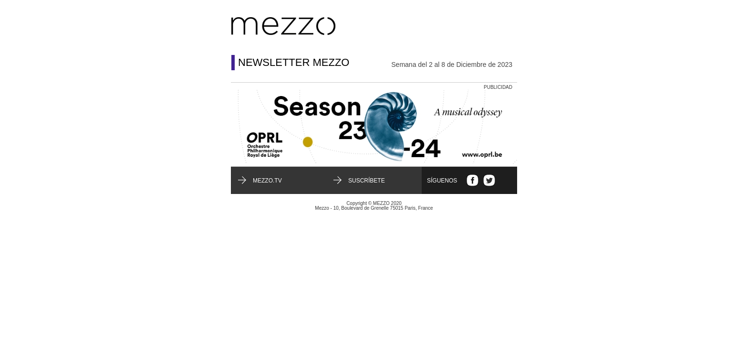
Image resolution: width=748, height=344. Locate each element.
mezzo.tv (267, 180)
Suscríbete (366, 180)
